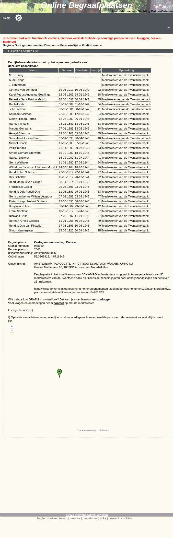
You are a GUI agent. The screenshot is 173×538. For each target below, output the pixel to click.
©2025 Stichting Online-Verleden (87, 514)
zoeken (52, 518)
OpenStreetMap (87, 430)
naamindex (90, 518)
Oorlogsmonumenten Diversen (35, 45)
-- (12, 330)
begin (41, 518)
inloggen (105, 299)
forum (63, 518)
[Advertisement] (80, 477)
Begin (6, 18)
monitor (75, 518)
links (103, 518)
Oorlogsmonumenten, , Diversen (56, 242)
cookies (126, 518)
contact (59, 303)
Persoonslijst (69, 45)
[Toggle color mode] (19, 18)
